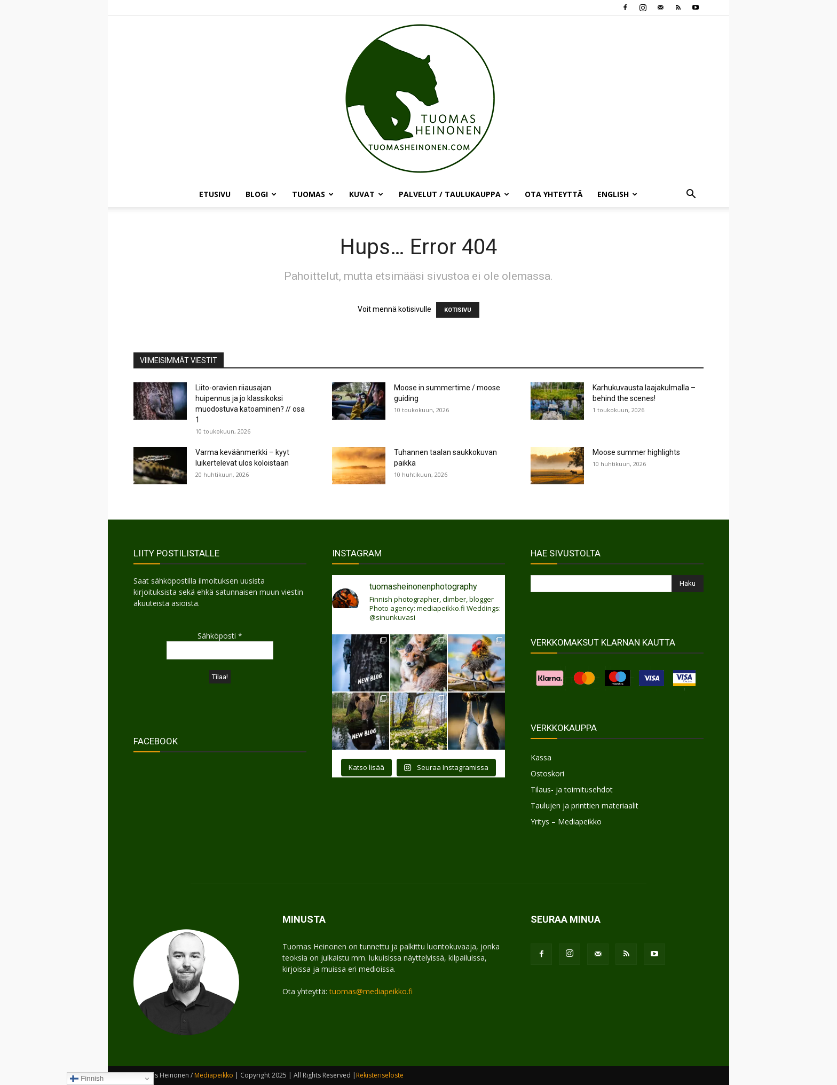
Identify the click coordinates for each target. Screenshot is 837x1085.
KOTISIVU (457, 309)
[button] (691, 195)
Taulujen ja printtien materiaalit (584, 805)
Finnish (87, 1078)
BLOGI (261, 194)
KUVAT (366, 194)
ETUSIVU (215, 194)
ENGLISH (617, 194)
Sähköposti (220, 636)
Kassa (541, 757)
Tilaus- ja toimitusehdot (572, 789)
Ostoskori (547, 773)
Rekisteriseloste (380, 1075)
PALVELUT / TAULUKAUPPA (454, 194)
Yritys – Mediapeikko (566, 821)
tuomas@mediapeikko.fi (371, 991)
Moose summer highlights (636, 452)
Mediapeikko (213, 1075)
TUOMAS (313, 194)
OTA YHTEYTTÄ (553, 194)
